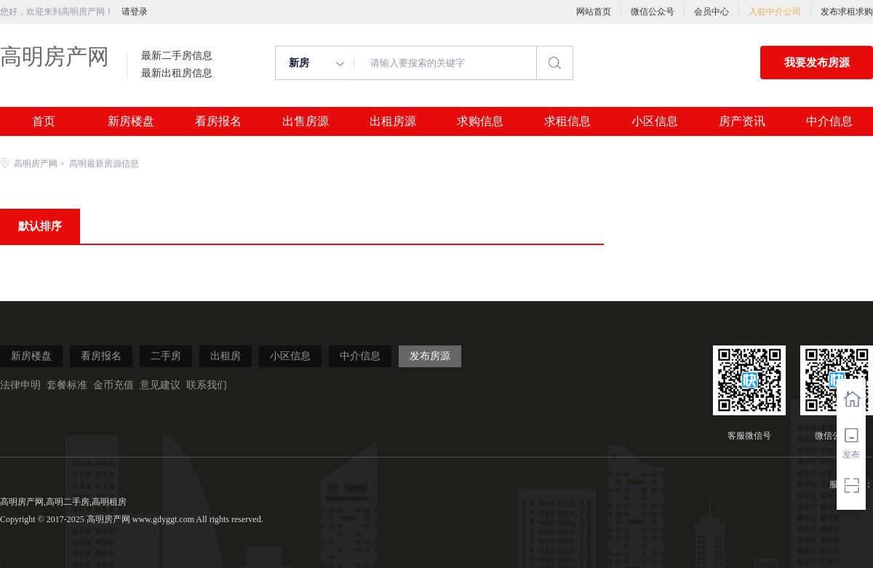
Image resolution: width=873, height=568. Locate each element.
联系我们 (206, 385)
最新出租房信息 (176, 73)
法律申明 (20, 385)
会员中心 (711, 12)
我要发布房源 (817, 62)
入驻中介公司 (775, 12)
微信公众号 (652, 12)
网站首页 (593, 12)
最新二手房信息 (176, 56)
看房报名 (218, 121)
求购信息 (480, 121)
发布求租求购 (847, 12)
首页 (43, 121)
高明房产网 (54, 56)
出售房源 (305, 121)
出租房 (225, 356)
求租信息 (567, 121)
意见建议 (160, 385)
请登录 (134, 12)
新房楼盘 (131, 121)
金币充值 (113, 385)
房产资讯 (742, 121)
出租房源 (392, 121)
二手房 (166, 356)
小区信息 (654, 121)
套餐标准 (67, 385)
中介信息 (829, 121)
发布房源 (430, 356)
